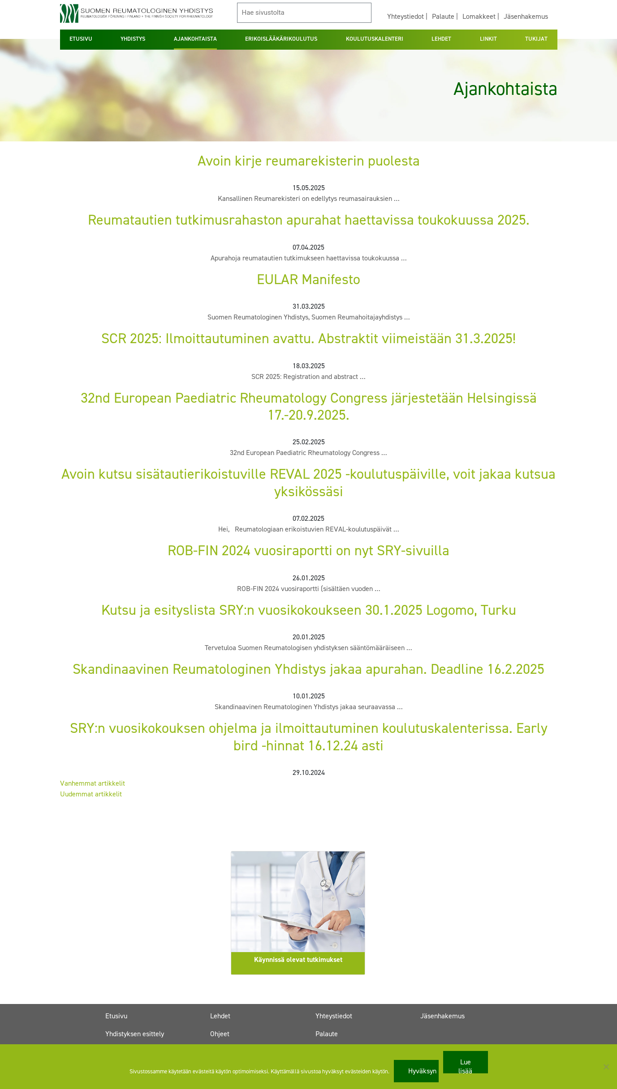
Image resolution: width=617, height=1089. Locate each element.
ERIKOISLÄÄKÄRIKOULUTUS (281, 39)
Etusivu (116, 1016)
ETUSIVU (80, 39)
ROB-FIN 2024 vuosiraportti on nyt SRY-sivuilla (308, 550)
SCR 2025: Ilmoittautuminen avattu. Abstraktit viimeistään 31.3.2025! (308, 338)
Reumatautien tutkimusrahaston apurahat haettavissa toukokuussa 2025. (309, 219)
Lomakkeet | (480, 16)
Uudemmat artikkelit (91, 794)
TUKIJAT (536, 39)
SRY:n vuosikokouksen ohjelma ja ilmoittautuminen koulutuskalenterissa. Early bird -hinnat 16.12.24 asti (309, 736)
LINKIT (488, 39)
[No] (605, 1066)
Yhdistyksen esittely (134, 1033)
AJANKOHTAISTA (195, 39)
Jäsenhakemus (526, 16)
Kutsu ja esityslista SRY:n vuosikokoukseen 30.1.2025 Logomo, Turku (308, 609)
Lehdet (220, 1016)
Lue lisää (465, 1065)
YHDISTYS (133, 39)
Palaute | (445, 16)
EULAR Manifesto (308, 279)
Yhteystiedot (333, 1016)
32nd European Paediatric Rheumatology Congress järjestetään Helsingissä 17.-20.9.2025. (309, 406)
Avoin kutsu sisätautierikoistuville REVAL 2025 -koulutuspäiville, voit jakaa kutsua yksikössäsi (308, 482)
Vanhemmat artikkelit (92, 783)
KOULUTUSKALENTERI (374, 39)
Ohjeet (219, 1033)
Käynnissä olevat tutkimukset (298, 959)
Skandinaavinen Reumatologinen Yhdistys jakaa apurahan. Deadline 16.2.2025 (308, 668)
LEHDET (441, 39)
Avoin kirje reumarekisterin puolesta (309, 160)
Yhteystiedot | (407, 16)
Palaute (326, 1033)
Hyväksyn (422, 1071)
